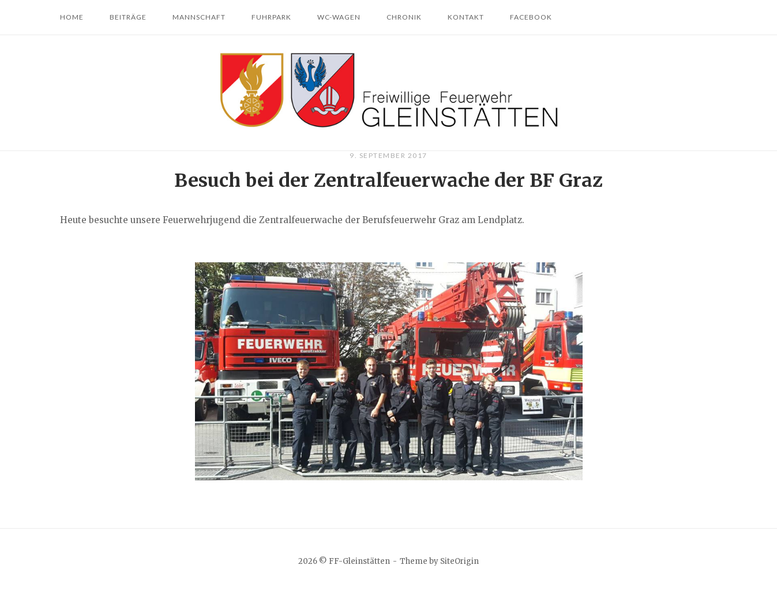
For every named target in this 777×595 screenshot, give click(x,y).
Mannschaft (199, 17)
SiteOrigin (459, 561)
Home (72, 17)
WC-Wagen (339, 17)
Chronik (404, 17)
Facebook (531, 17)
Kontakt (466, 17)
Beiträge (128, 17)
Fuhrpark (271, 17)
